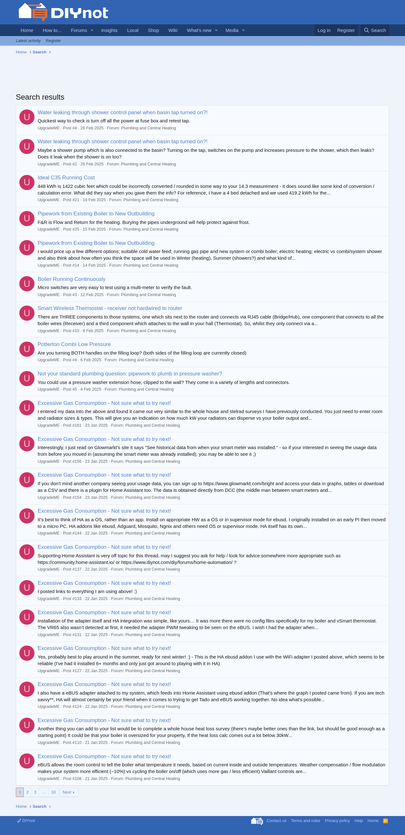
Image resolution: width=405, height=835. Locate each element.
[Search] (374, 30)
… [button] (44, 792)
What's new (199, 30)
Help (359, 820)
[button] (92, 30)
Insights (109, 30)
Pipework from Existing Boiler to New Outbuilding (96, 214)
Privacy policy (337, 820)
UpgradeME (48, 128)
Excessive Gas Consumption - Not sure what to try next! (104, 403)
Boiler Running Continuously (72, 279)
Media (232, 30)
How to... (52, 30)
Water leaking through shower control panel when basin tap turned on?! (123, 112)
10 (53, 792)
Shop (153, 30)
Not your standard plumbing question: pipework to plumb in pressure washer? (130, 374)
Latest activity (28, 40)
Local (133, 30)
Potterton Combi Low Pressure (74, 344)
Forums (79, 30)
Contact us (276, 820)
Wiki (173, 30)
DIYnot (26, 820)
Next (67, 792)
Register (53, 40)
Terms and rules (305, 820)
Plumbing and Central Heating (148, 128)
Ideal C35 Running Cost (66, 178)
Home (27, 30)
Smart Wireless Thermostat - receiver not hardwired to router (110, 308)
